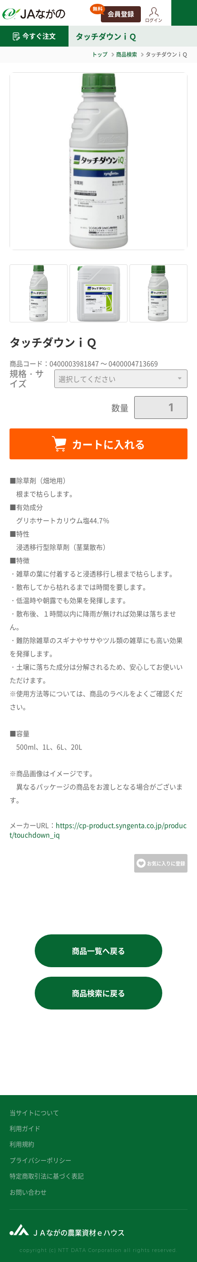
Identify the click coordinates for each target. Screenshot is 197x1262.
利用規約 (22, 1143)
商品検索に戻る (98, 993)
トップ (100, 54)
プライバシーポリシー (40, 1160)
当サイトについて (34, 1112)
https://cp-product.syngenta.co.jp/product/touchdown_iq (98, 829)
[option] (98, 161)
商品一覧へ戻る (98, 950)
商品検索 (126, 54)
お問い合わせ (28, 1191)
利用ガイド (25, 1128)
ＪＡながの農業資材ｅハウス (78, 1232)
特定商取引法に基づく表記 (47, 1175)
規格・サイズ (27, 379)
